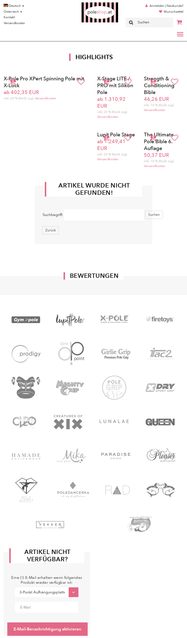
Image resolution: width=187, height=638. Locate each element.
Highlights (94, 57)
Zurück (50, 230)
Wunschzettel (173, 11)
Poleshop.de (88, 4)
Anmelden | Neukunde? (166, 6)
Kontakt (9, 17)
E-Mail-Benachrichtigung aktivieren (47, 629)
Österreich (13, 11)
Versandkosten (14, 23)
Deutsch (14, 6)
